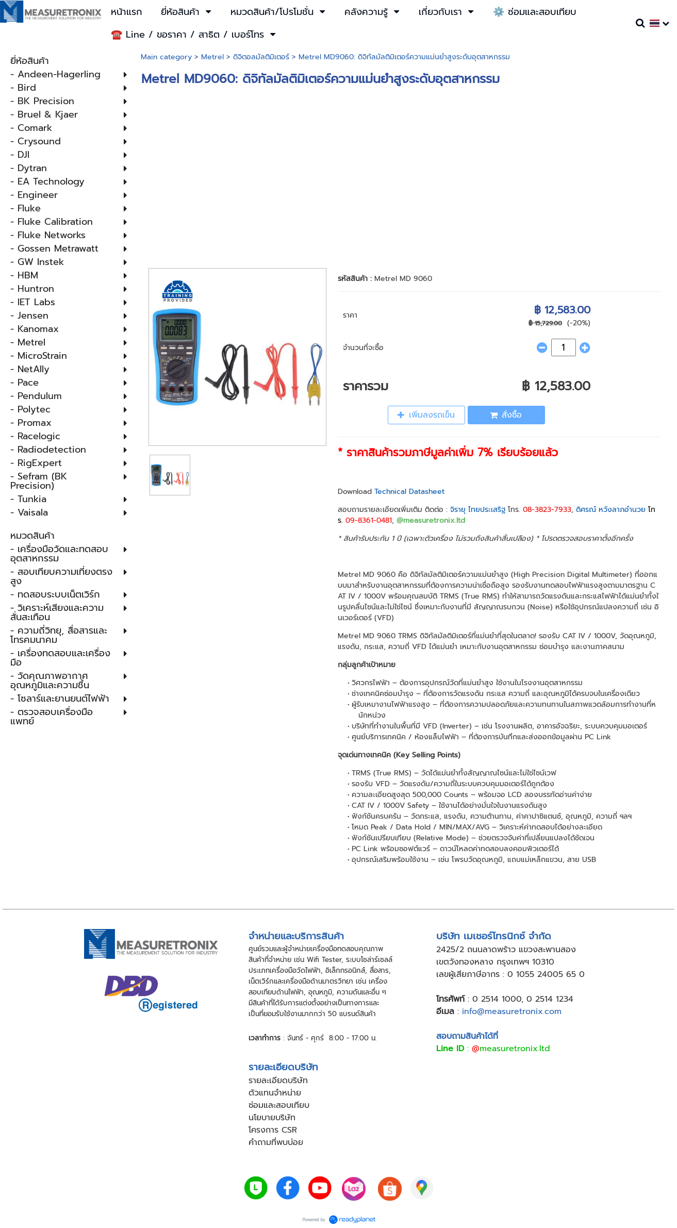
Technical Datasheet (409, 491)
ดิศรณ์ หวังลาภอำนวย (611, 509)
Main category (166, 57)
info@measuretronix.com (512, 1011)
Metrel (212, 57)
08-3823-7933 (547, 509)
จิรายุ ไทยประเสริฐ (477, 509)
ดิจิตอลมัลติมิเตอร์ (261, 57)
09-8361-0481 (368, 520)
